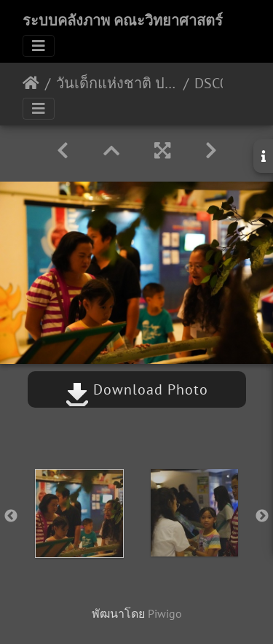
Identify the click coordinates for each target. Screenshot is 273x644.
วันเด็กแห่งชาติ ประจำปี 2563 (117, 83)
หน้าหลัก (31, 83)
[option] (79, 513)
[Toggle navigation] (39, 46)
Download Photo (137, 389)
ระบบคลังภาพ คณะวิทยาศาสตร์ (123, 20)
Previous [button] (11, 516)
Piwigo (165, 613)
